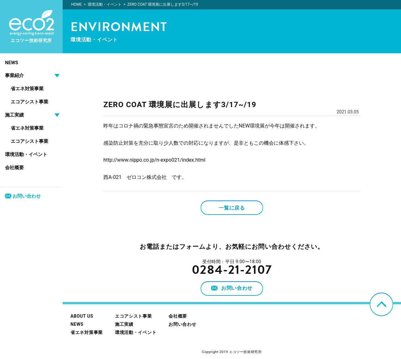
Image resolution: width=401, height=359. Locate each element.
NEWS (11, 62)
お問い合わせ (23, 196)
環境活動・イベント (26, 154)
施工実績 (124, 324)
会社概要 (14, 167)
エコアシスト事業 (29, 102)
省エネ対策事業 (27, 88)
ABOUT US (81, 316)
